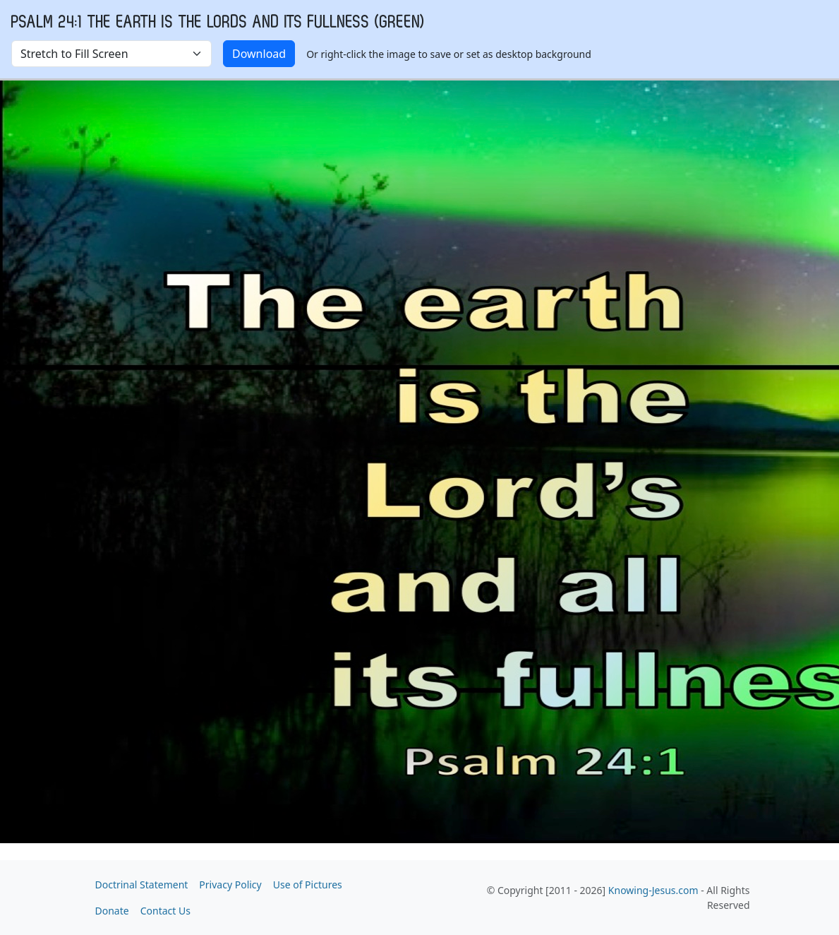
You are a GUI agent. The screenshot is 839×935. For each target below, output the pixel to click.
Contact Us (165, 910)
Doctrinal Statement (141, 884)
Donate (112, 910)
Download (259, 53)
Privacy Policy (230, 884)
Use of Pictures (307, 884)
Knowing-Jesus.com (653, 890)
